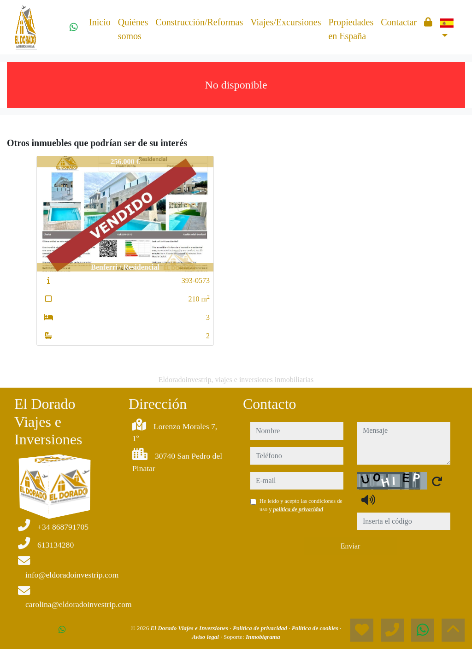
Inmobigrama (263, 636)
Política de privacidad (261, 628)
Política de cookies (316, 628)
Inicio (100, 22)
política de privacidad (298, 509)
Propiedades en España (350, 29)
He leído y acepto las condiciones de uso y (301, 505)
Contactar (399, 22)
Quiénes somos (133, 29)
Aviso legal (206, 636)
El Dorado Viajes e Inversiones (190, 628)
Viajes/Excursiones (285, 22)
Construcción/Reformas (199, 22)
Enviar (350, 546)
